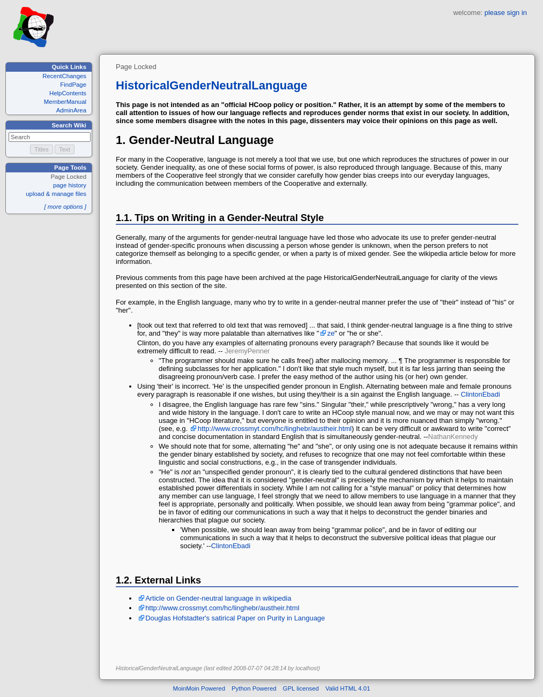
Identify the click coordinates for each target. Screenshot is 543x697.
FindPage (73, 84)
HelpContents (67, 93)
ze (330, 333)
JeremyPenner (247, 351)
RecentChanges (64, 76)
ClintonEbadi (480, 394)
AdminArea (71, 110)
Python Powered (254, 688)
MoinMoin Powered (199, 688)
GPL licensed (301, 688)
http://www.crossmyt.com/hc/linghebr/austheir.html (275, 429)
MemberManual (65, 102)
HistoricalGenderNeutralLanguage (211, 85)
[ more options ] (65, 206)
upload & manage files (56, 194)
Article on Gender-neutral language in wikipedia (218, 598)
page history (69, 185)
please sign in (506, 13)
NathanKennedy (453, 437)
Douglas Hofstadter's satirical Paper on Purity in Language (235, 618)
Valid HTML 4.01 (347, 688)
